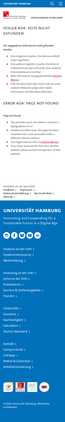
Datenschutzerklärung (16, 193)
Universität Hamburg (17, 3)
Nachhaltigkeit (13, 320)
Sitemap (8, 196)
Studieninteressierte (17, 255)
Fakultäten (10, 326)
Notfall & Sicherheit (16, 361)
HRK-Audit (30, 385)
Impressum (26, 190)
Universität (10, 308)
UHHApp (9, 355)
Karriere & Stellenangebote (22, 290)
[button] (52, 3)
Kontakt (8, 344)
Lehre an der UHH (15, 279)
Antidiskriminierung (17, 367)
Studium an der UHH (17, 249)
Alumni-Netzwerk (15, 331)
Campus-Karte (13, 349)
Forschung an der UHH (18, 273)
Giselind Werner (50, 142)
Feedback (8, 190)
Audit (18, 384)
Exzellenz (9, 314)
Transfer (9, 296)
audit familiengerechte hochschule (8, 387)
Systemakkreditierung (44, 384)
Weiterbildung (13, 260)
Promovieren (12, 284)
